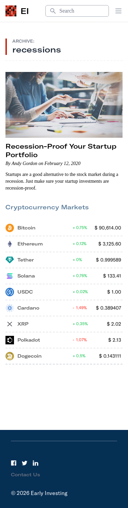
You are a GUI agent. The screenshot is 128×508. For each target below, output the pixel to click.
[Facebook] (13, 463)
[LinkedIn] (35, 463)
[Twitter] (24, 463)
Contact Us (25, 475)
